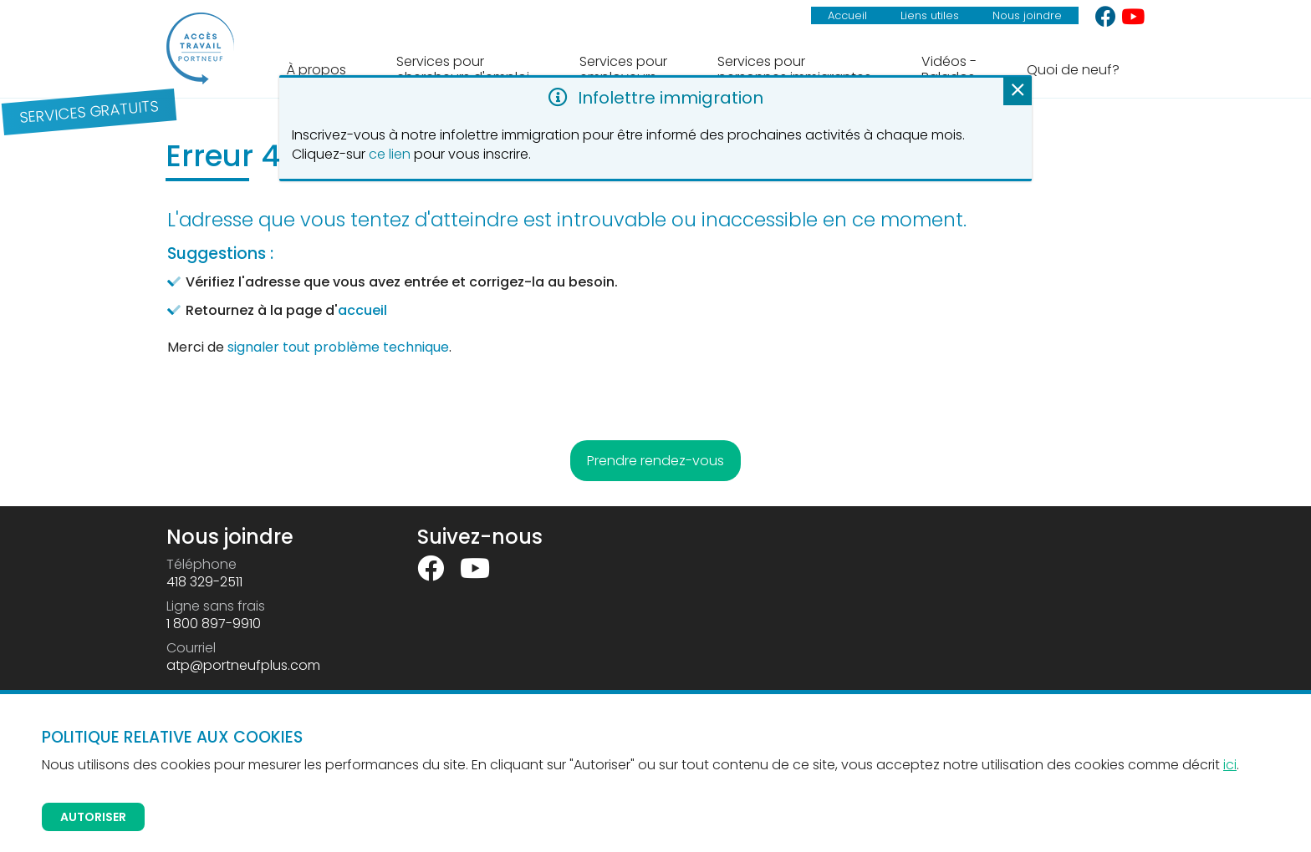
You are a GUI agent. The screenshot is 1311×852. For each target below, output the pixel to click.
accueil (362, 310)
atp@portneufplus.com (243, 665)
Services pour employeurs (623, 69)
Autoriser (93, 817)
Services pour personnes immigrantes (794, 69)
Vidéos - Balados (949, 69)
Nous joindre (1027, 15)
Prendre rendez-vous (655, 460)
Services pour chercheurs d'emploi (462, 69)
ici (1230, 764)
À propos (316, 69)
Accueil (847, 15)
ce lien (390, 154)
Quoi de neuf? (1073, 69)
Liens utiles (929, 15)
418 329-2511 (204, 581)
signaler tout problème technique (338, 347)
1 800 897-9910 (213, 623)
